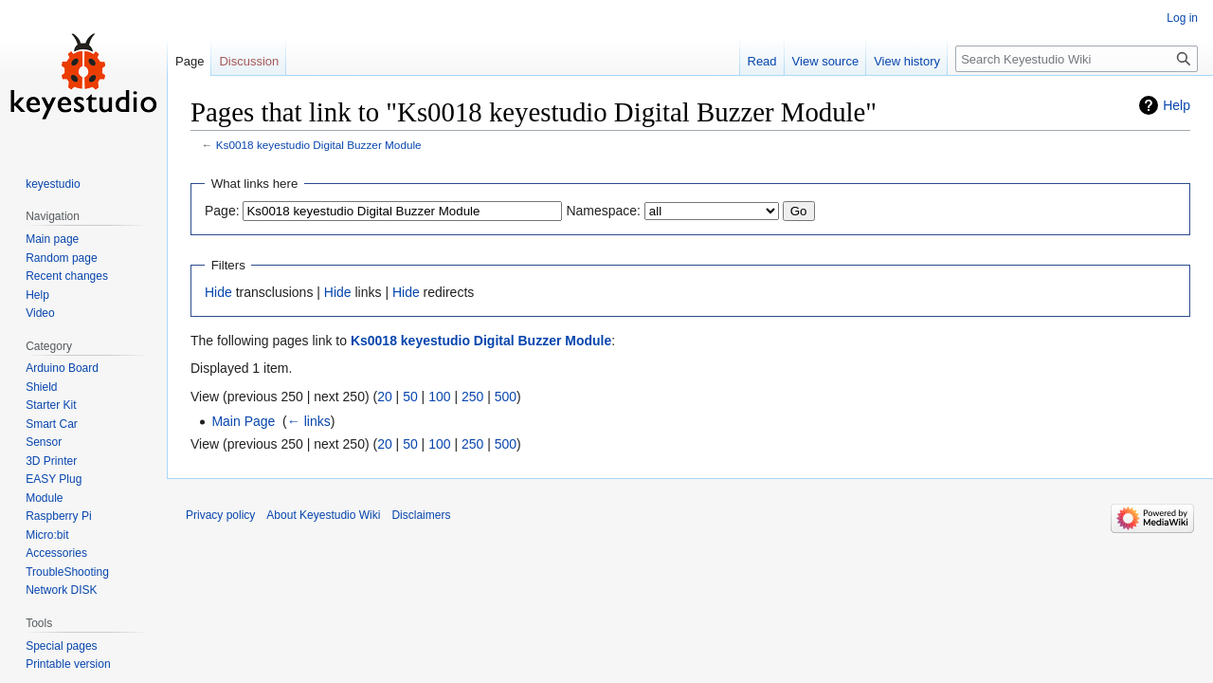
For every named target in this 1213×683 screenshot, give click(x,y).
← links (309, 421)
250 (472, 396)
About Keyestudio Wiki (323, 515)
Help (1176, 105)
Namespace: (603, 210)
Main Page (243, 421)
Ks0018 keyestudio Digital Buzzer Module (319, 144)
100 (439, 396)
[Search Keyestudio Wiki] (1076, 59)
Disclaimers (420, 515)
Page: (222, 210)
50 (410, 396)
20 (384, 396)
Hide (218, 292)
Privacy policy (220, 515)
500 (505, 396)
